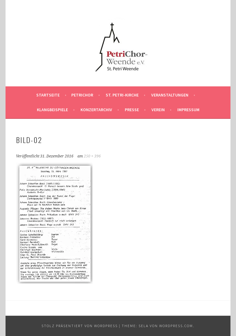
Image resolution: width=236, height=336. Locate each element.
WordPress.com (176, 325)
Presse (132, 109)
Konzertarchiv (96, 109)
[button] (118, 44)
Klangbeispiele (52, 109)
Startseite (48, 95)
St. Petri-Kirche (122, 95)
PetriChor (82, 95)
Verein (158, 109)
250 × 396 (92, 156)
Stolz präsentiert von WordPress (79, 325)
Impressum (188, 109)
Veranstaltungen (169, 95)
